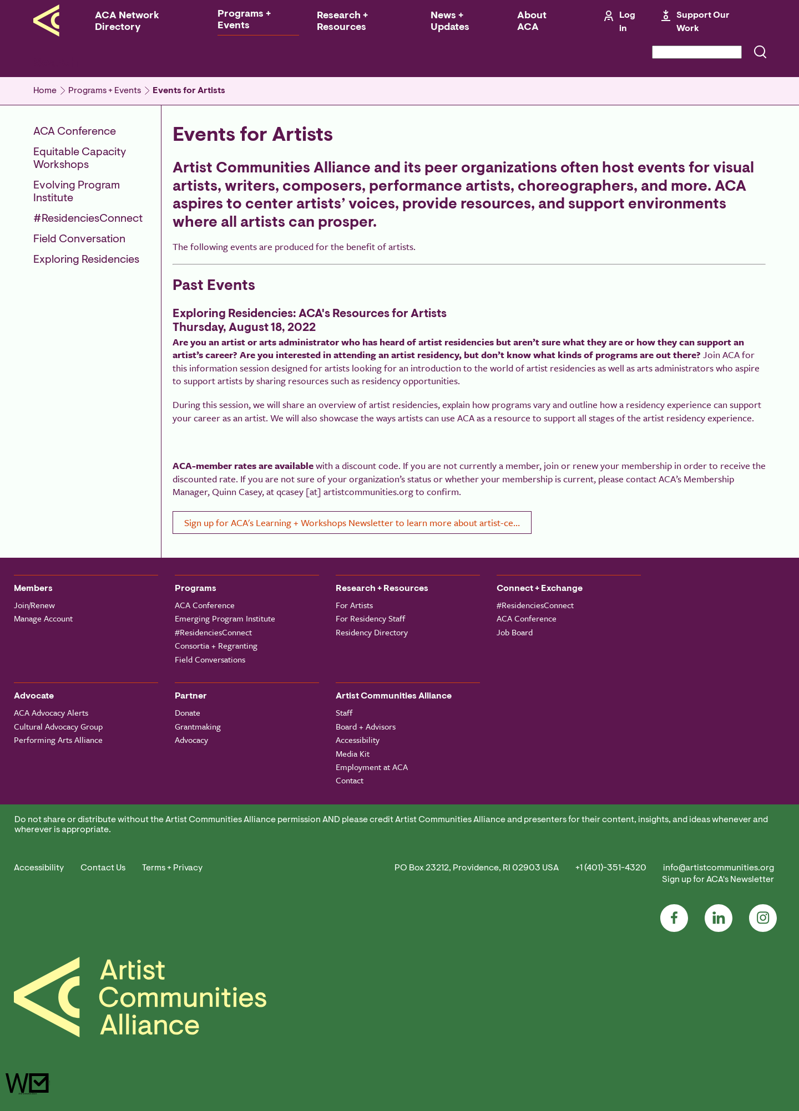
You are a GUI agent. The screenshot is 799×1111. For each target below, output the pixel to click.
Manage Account (43, 618)
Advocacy (191, 739)
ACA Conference (74, 131)
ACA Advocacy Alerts (51, 712)
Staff (344, 712)
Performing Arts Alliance (58, 739)
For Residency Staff (370, 618)
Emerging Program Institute (225, 618)
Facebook (674, 918)
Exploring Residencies (86, 260)
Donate (187, 712)
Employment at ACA (372, 767)
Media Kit (353, 753)
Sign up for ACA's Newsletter (718, 879)
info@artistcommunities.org (718, 868)
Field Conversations (210, 659)
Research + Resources (342, 22)
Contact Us (102, 868)
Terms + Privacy (172, 868)
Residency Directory (372, 632)
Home (45, 90)
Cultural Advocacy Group (58, 726)
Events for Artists (189, 90)
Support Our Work (703, 22)
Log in (627, 22)
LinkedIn (718, 918)
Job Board (515, 632)
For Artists (354, 605)
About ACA (532, 22)
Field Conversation (79, 239)
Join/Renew (34, 605)
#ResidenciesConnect (88, 219)
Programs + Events (244, 20)
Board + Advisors (366, 726)
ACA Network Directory (127, 22)
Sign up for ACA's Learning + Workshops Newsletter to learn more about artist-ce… (352, 522)
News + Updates (450, 22)
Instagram (763, 918)
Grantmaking (198, 726)
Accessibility (358, 739)
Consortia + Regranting (216, 645)
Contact (349, 780)
